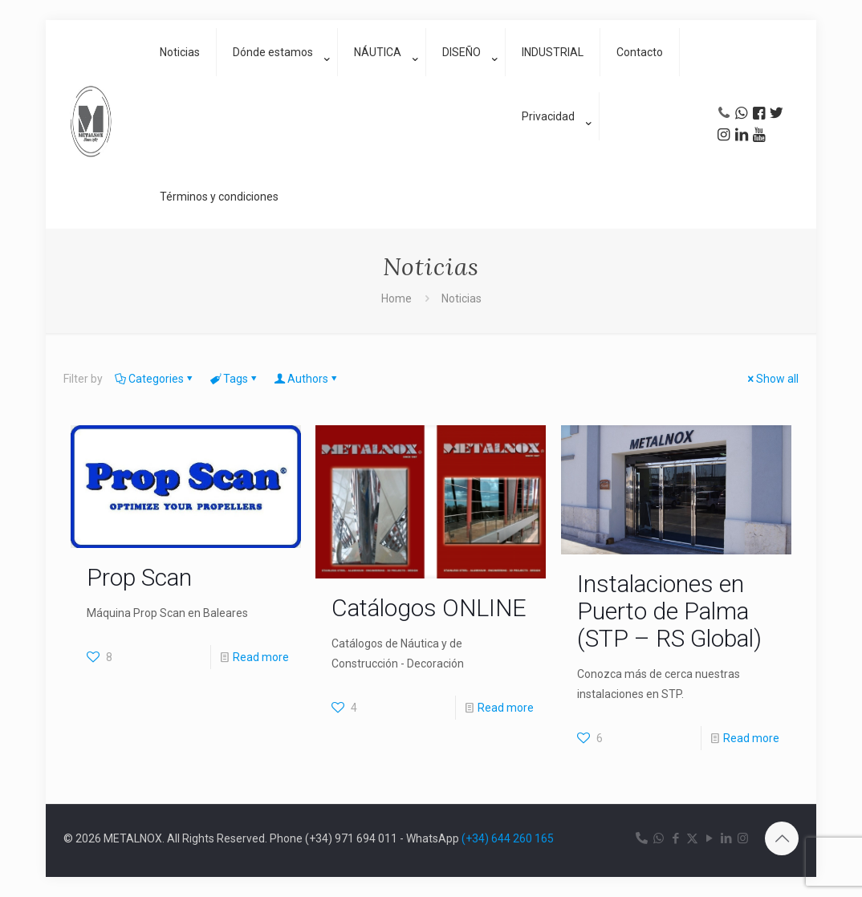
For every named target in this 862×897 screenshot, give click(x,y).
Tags (234, 378)
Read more (261, 657)
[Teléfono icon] (642, 838)
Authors (307, 378)
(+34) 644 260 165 (507, 838)
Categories (155, 378)
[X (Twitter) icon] (692, 838)
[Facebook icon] (675, 838)
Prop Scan (139, 577)
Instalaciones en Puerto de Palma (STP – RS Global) (669, 611)
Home (396, 298)
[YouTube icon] (709, 838)
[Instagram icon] (743, 838)
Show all (772, 378)
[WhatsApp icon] (659, 838)
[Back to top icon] (782, 838)
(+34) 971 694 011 (351, 838)
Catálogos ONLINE (429, 608)
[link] (277, 92)
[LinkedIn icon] (726, 838)
